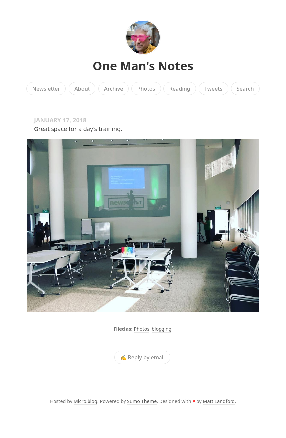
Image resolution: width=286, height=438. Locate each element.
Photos (146, 88)
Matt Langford (219, 401)
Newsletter (46, 88)
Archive (113, 88)
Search (245, 88)
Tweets (213, 88)
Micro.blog (85, 401)
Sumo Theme (142, 401)
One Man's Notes (143, 66)
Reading (179, 88)
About (82, 88)
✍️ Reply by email (142, 357)
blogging (161, 329)
